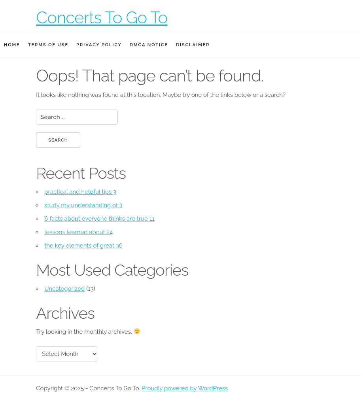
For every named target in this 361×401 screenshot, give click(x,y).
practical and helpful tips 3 (80, 191)
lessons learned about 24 (78, 232)
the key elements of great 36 (83, 245)
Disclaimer (193, 44)
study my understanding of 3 (83, 205)
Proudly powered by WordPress (185, 388)
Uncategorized (64, 288)
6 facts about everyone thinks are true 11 (99, 218)
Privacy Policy (99, 44)
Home (12, 44)
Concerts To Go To (101, 17)
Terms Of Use (48, 44)
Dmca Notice (149, 44)
